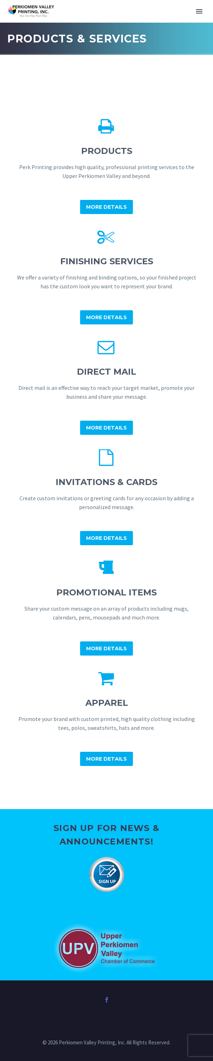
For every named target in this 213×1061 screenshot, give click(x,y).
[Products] (106, 166)
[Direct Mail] (106, 387)
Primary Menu (199, 11)
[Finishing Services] (106, 276)
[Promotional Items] (106, 608)
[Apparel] (106, 718)
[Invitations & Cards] (106, 497)
